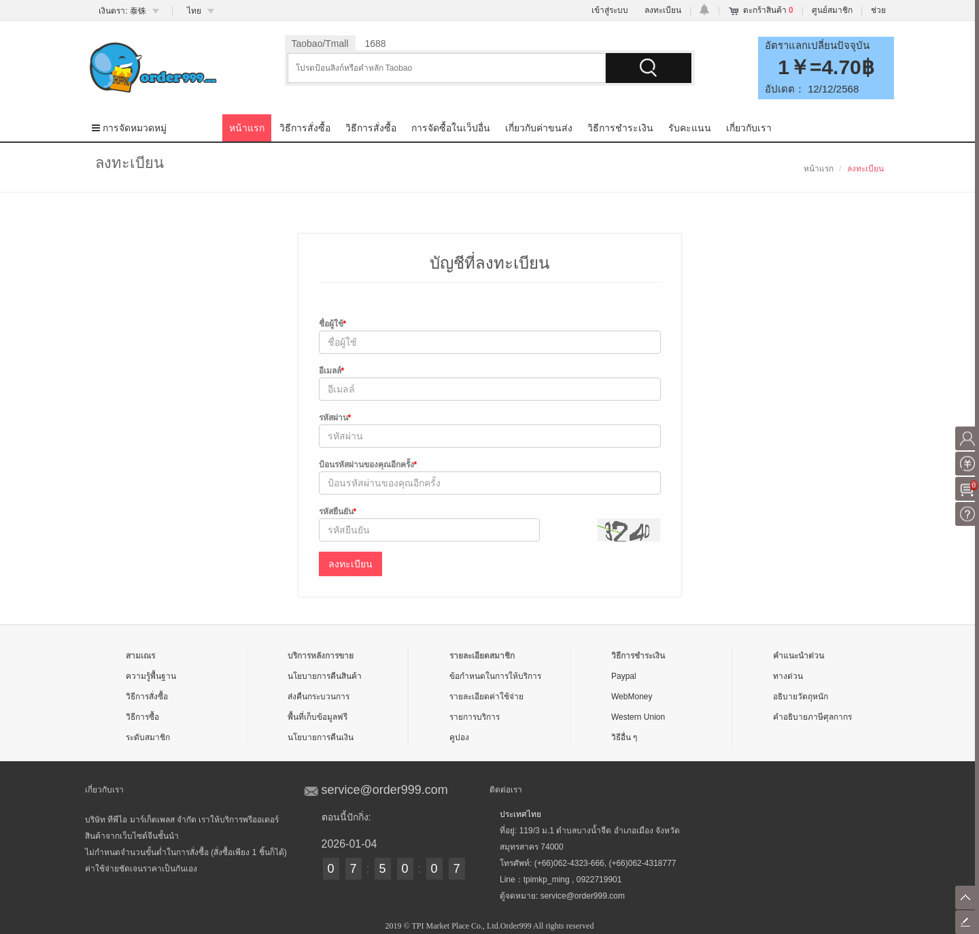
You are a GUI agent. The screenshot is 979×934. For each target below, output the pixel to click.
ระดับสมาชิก (148, 737)
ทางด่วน (788, 676)
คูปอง (459, 737)
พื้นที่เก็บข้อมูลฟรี (317, 717)
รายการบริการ (474, 717)
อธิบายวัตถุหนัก (800, 696)
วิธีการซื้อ (142, 717)
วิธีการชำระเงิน (620, 127)
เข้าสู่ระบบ (609, 10)
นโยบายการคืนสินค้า (325, 676)
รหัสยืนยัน (338, 511)
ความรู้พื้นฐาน (151, 676)
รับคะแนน (689, 127)
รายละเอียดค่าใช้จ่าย (486, 696)
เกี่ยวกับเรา (749, 127)
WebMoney (631, 696)
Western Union (638, 717)
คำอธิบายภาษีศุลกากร (812, 717)
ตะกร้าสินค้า (768, 10)
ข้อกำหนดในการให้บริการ (495, 676)
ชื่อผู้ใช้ (333, 324)
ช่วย (878, 10)
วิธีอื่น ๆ (624, 737)
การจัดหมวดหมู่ (129, 127)
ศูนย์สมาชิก (832, 10)
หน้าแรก (246, 127)
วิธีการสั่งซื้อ (304, 127)
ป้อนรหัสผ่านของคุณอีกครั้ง (368, 464)
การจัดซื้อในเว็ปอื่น (450, 127)
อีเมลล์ (332, 371)
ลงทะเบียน (663, 10)
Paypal (623, 676)
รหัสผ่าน (335, 417)
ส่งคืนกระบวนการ (318, 696)
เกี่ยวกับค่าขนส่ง (538, 127)
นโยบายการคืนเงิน (321, 737)
